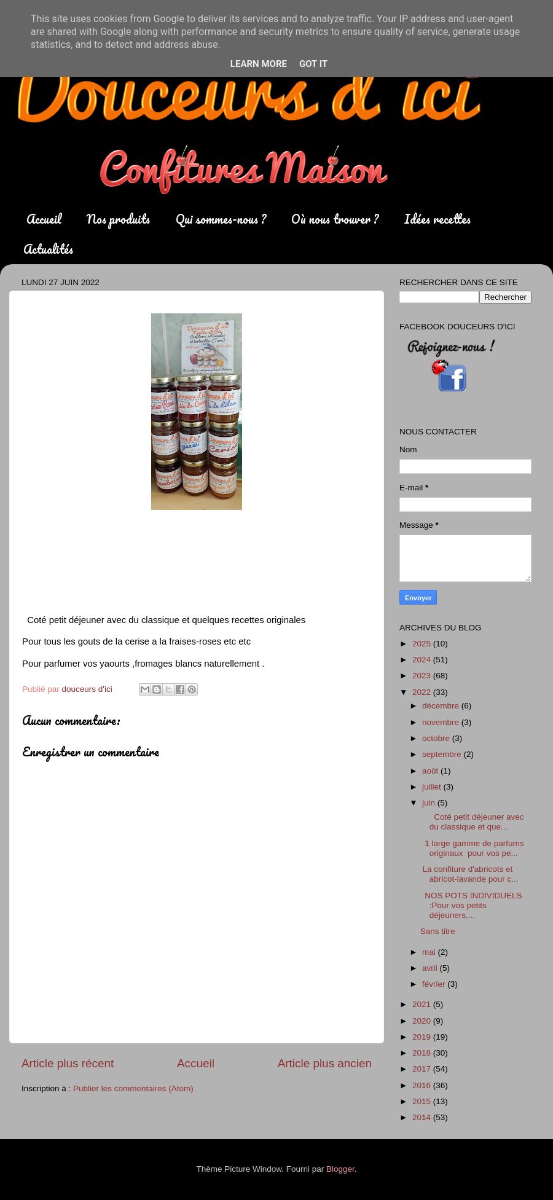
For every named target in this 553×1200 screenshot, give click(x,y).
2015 (422, 1101)
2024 (422, 659)
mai (430, 952)
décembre (441, 705)
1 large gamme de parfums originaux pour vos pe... (473, 848)
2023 (422, 675)
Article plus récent (68, 1063)
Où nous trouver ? (334, 219)
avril (431, 968)
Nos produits (118, 219)
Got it (313, 63)
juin (429, 802)
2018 (422, 1052)
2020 (422, 1020)
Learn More (258, 63)
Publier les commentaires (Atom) (133, 1088)
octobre (437, 738)
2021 (422, 1004)
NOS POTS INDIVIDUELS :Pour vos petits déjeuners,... (471, 905)
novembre (441, 722)
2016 (422, 1085)
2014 (422, 1117)
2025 (422, 643)
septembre (443, 754)
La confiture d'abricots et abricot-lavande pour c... (469, 874)
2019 (422, 1036)
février (434, 984)
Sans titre (437, 931)
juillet (433, 786)
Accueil (43, 219)
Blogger (340, 1169)
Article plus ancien (325, 1063)
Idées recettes (437, 219)
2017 (422, 1068)
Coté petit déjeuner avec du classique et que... (472, 821)
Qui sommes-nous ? (221, 219)
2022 (422, 692)
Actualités (48, 249)
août (431, 770)
